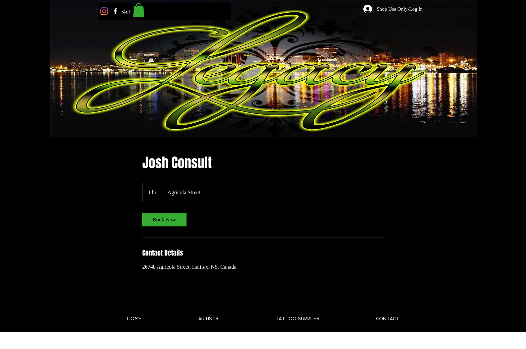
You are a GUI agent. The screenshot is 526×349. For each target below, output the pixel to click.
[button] (126, 11)
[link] (164, 219)
